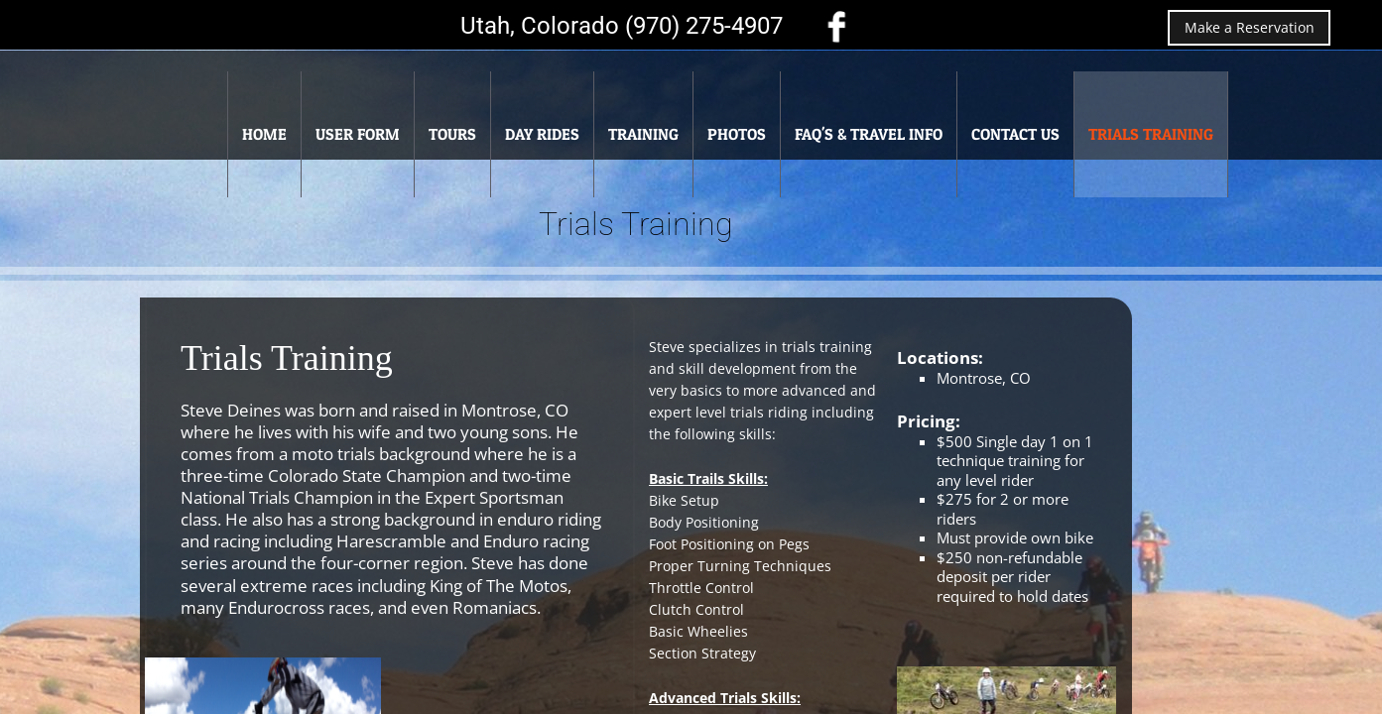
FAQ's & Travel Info (868, 134)
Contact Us (1015, 134)
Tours (452, 134)
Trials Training (1150, 134)
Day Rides (542, 134)
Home (264, 134)
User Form (357, 134)
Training (643, 134)
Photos (736, 134)
